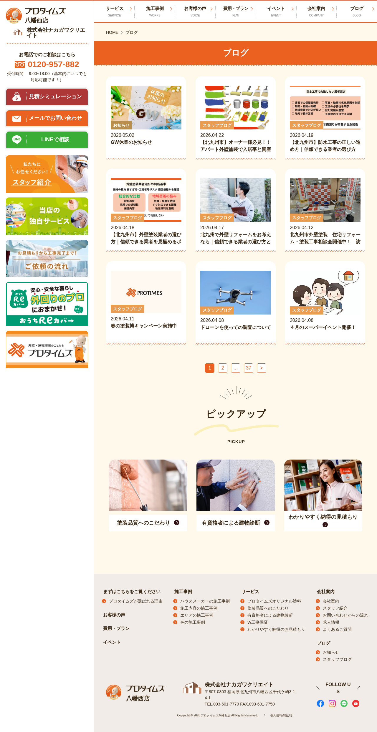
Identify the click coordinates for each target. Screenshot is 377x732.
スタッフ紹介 (335, 608)
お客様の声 (195, 12)
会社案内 (316, 12)
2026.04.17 (235, 211)
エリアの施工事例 (196, 615)
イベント (276, 12)
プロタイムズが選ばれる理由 (136, 601)
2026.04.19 (325, 119)
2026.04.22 (235, 119)
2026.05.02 (146, 119)
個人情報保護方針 (282, 715)
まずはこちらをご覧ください (132, 591)
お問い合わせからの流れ (345, 615)
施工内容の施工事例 (198, 608)
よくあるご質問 (337, 629)
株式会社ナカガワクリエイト (239, 684)
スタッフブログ (337, 659)
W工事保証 (257, 622)
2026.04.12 (325, 211)
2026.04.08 (235, 304)
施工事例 (155, 12)
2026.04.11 (146, 304)
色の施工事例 (192, 622)
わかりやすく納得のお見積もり (276, 629)
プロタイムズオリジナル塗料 (274, 601)
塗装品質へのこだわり (268, 608)
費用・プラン (235, 12)
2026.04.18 (146, 211)
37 (248, 367)
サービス (250, 591)
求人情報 (331, 622)
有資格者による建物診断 (270, 615)
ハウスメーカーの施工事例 (205, 601)
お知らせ (331, 652)
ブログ (357, 12)
